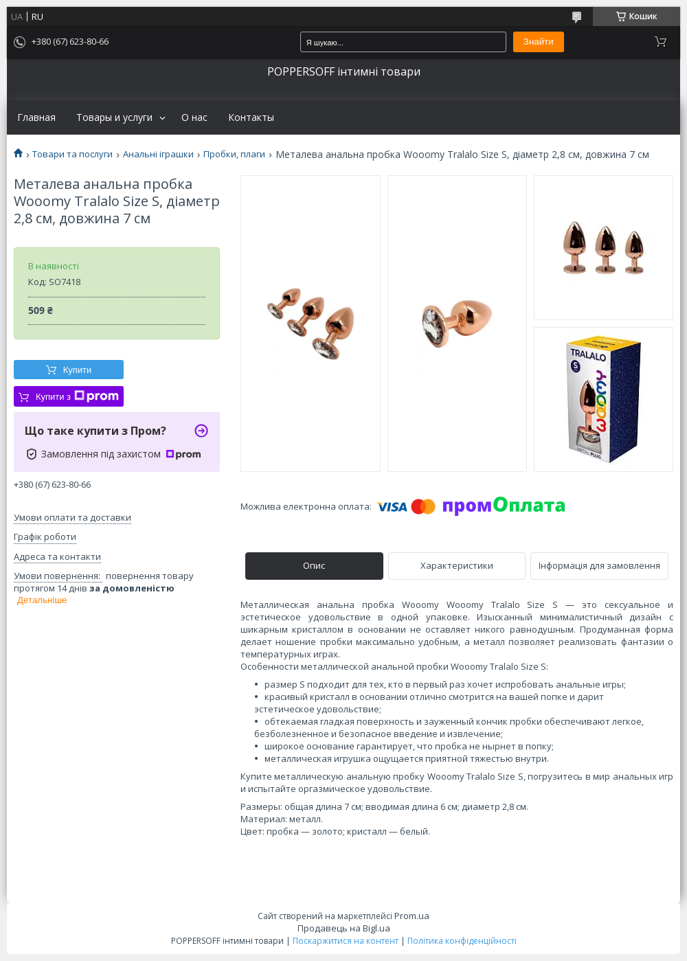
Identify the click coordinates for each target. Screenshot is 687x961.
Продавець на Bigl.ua (343, 928)
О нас (194, 117)
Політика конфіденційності (462, 941)
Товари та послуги (72, 154)
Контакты (251, 117)
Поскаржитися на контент (345, 941)
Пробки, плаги (234, 154)
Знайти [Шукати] (538, 41)
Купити (77, 370)
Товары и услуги (114, 117)
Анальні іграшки (158, 154)
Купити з (77, 396)
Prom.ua (411, 915)
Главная (36, 117)
